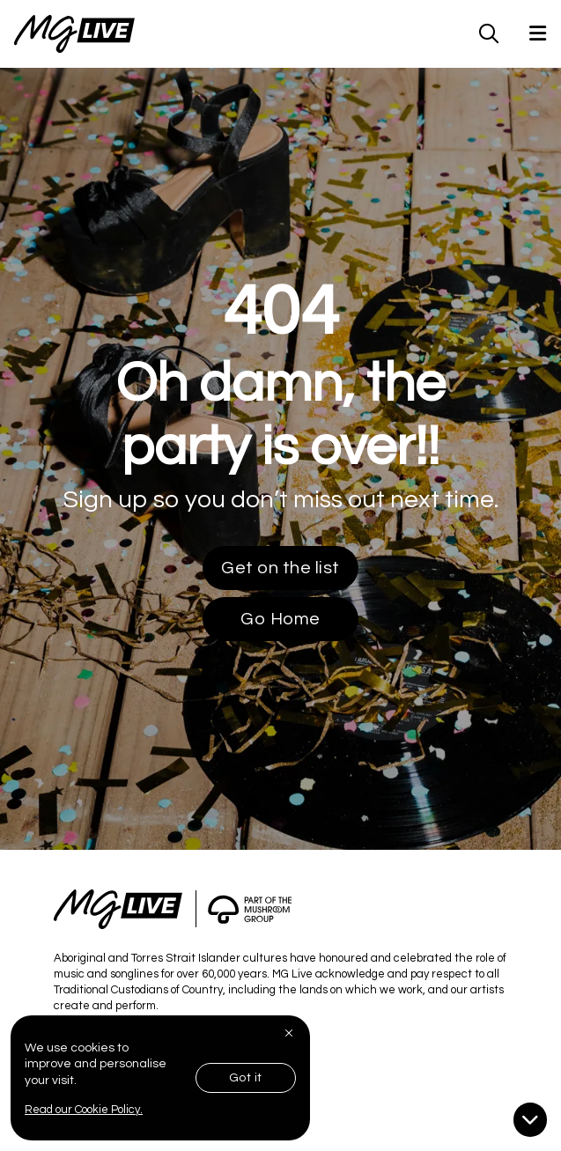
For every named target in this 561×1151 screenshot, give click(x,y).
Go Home (280, 619)
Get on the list (280, 568)
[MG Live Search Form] (489, 33)
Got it (245, 1078)
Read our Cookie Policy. (84, 1109)
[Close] (290, 1033)
